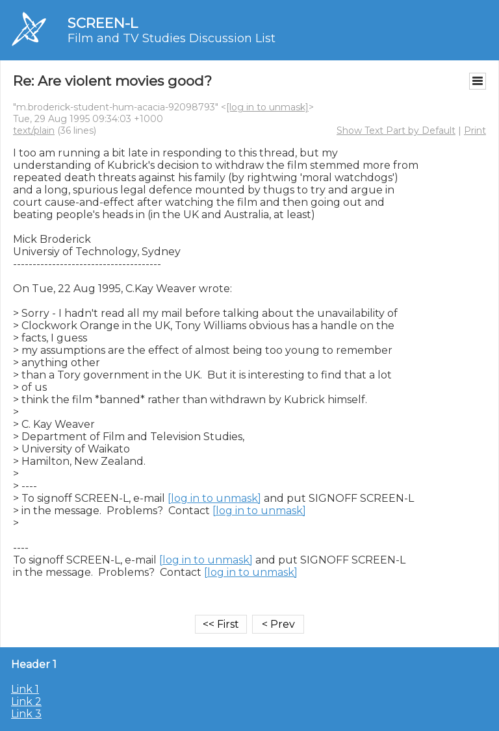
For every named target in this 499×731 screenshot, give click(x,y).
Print (475, 130)
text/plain (34, 130)
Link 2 (26, 701)
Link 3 (26, 714)
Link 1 (25, 689)
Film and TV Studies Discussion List (171, 38)
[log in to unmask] (267, 107)
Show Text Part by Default (396, 130)
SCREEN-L (103, 23)
